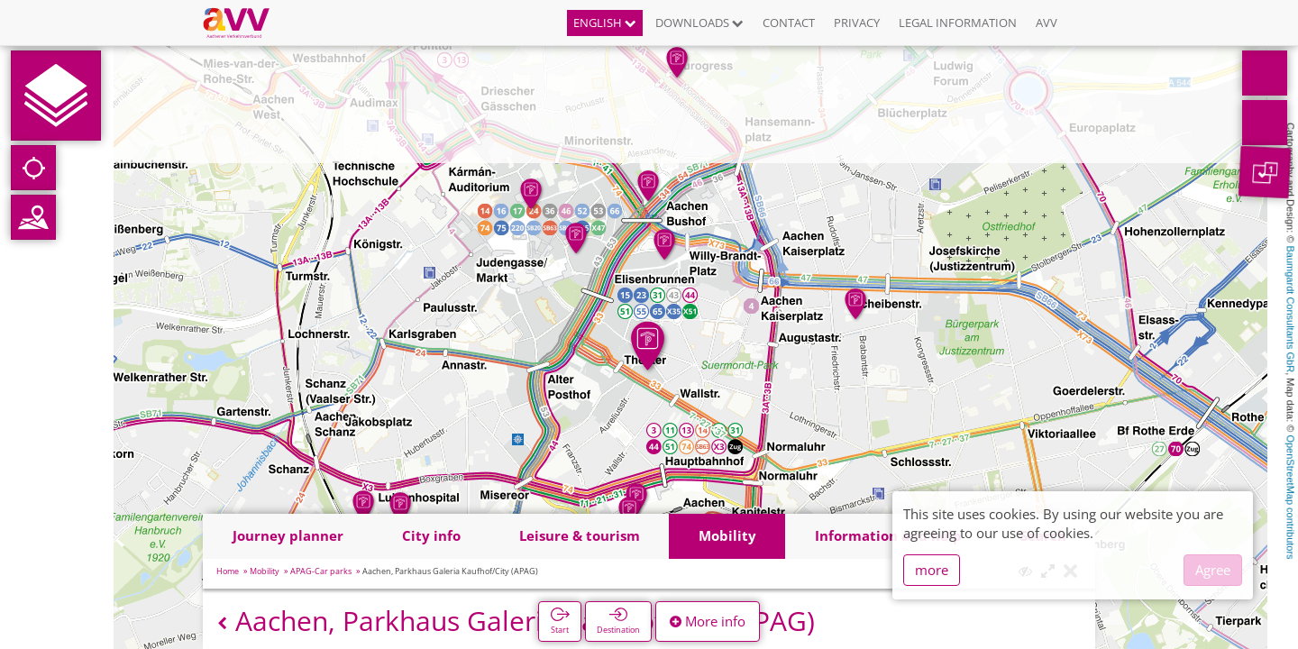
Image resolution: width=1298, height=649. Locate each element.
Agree (1212, 570)
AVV (1046, 22)
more (931, 570)
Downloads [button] (699, 22)
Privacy (857, 22)
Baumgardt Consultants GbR (1290, 309)
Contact (789, 22)
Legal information (958, 22)
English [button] (604, 22)
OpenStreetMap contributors (1290, 496)
